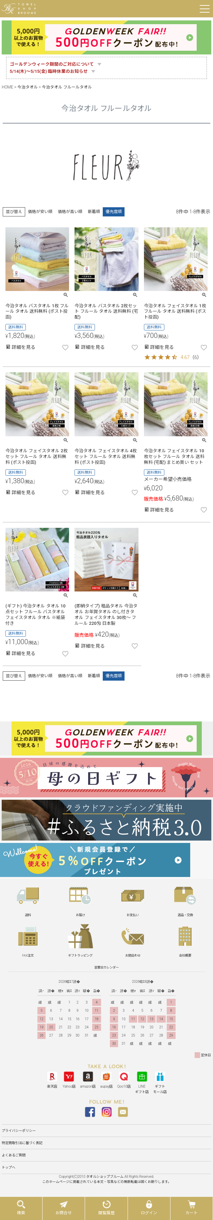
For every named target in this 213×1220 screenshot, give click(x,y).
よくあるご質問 (14, 1155)
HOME (7, 87)
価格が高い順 (70, 211)
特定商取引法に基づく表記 (22, 1143)
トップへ (8, 1167)
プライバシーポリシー (19, 1131)
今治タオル (27, 87)
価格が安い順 (40, 211)
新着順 (94, 211)
